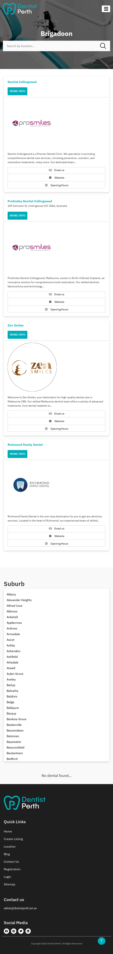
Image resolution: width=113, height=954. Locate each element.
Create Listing (13, 839)
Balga (10, 702)
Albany (11, 594)
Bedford (12, 759)
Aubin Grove (15, 674)
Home (8, 831)
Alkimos (12, 611)
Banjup (11, 713)
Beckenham (15, 753)
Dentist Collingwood (22, 82)
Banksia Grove (16, 719)
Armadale (13, 634)
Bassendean (15, 730)
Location (10, 846)
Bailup (11, 685)
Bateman (13, 736)
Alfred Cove (14, 606)
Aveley (11, 679)
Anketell (12, 617)
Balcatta (12, 691)
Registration (12, 869)
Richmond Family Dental (25, 444)
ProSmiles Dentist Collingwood (30, 201)
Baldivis (12, 696)
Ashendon (13, 651)
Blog (7, 854)
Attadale (12, 662)
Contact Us (11, 861)
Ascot (10, 640)
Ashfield (12, 657)
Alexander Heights (19, 600)
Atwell (11, 668)
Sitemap (9, 884)
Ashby (11, 645)
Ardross (12, 628)
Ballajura (13, 708)
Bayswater (14, 742)
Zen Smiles (16, 325)
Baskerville (14, 725)
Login (7, 877)
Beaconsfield (15, 747)
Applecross (14, 623)
